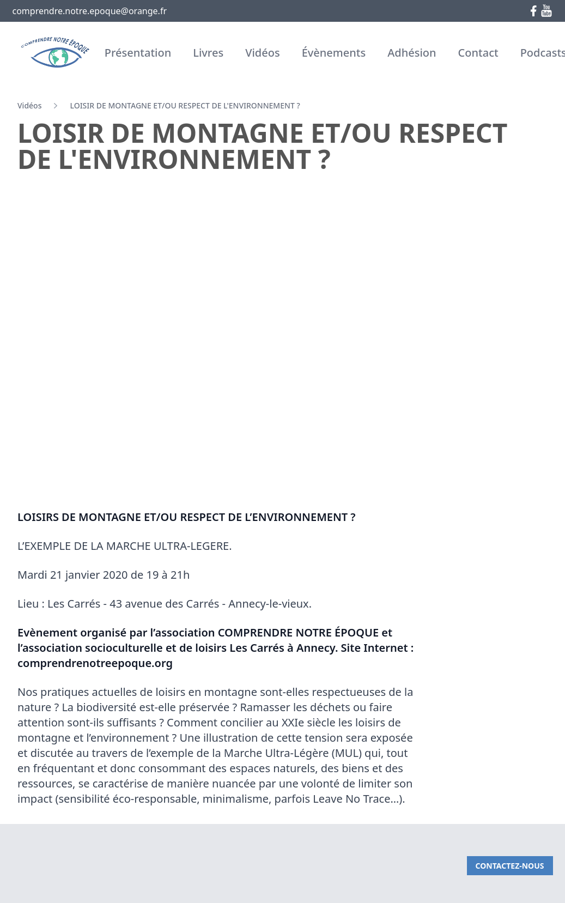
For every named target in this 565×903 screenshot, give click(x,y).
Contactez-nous (510, 865)
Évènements (334, 52)
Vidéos (262, 52)
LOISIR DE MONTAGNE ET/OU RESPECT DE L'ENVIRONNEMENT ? (185, 105)
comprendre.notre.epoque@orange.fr (90, 11)
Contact (478, 52)
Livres (208, 52)
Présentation (138, 52)
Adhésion (411, 52)
